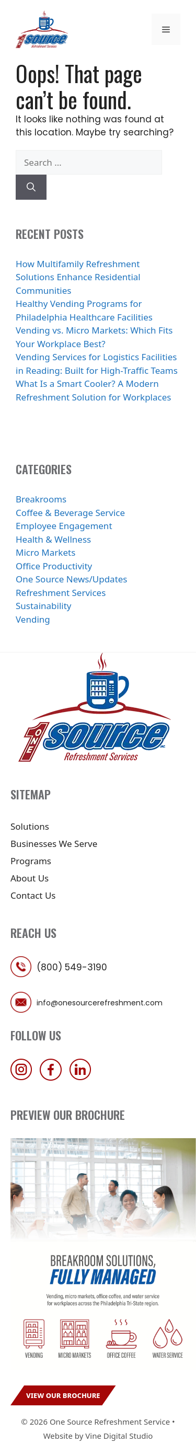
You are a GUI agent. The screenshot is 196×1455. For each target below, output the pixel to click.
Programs (30, 861)
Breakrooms (41, 499)
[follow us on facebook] (53, 1077)
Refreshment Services (61, 593)
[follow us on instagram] (24, 1077)
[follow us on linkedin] (83, 1077)
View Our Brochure (63, 1395)
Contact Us (33, 895)
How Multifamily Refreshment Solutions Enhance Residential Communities (78, 277)
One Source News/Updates (72, 579)
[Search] (31, 187)
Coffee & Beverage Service (70, 513)
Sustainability (44, 606)
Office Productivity (54, 566)
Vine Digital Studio (119, 1435)
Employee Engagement (64, 526)
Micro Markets (45, 552)
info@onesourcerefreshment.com (100, 1003)
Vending (33, 619)
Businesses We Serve (53, 844)
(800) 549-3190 (72, 967)
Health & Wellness (53, 539)
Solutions (29, 826)
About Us (29, 878)
